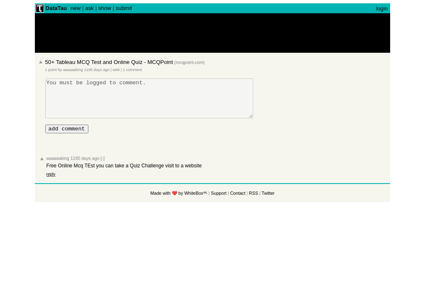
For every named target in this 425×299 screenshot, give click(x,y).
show (104, 8)
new (76, 8)
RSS (253, 201)
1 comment (132, 70)
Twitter (267, 201)
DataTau (56, 8)
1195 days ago (97, 70)
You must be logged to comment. (161, 102)
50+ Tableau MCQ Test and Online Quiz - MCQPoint (109, 62)
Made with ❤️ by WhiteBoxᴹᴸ (178, 201)
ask (89, 8)
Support (218, 201)
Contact (237, 201)
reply (51, 183)
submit (124, 8)
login (382, 8)
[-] (103, 166)
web (116, 70)
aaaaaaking (73, 70)
